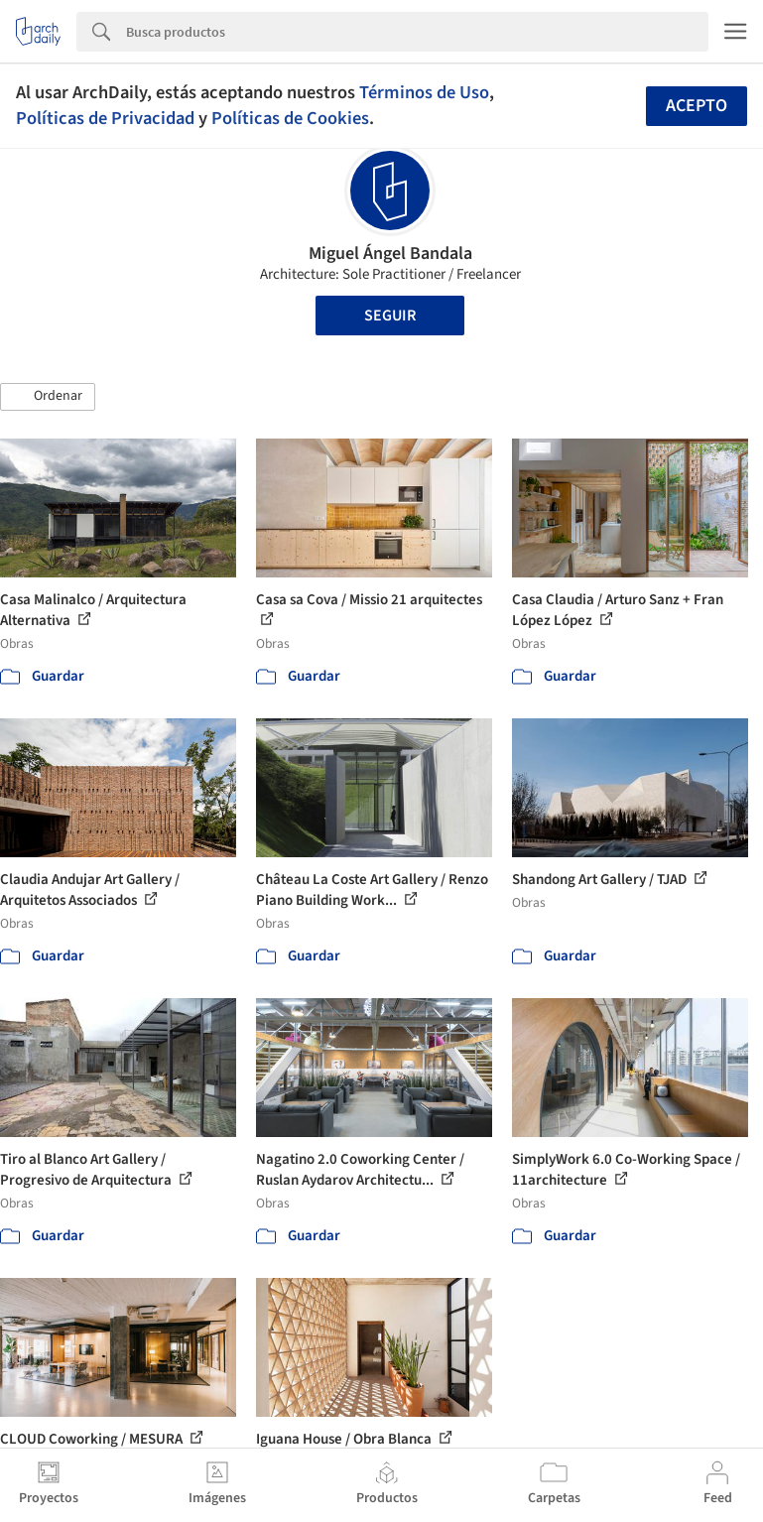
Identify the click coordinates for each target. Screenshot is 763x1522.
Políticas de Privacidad (105, 118)
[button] (47, 397)
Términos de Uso (424, 92)
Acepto (696, 105)
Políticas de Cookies (290, 118)
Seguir (390, 315)
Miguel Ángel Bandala (390, 253)
